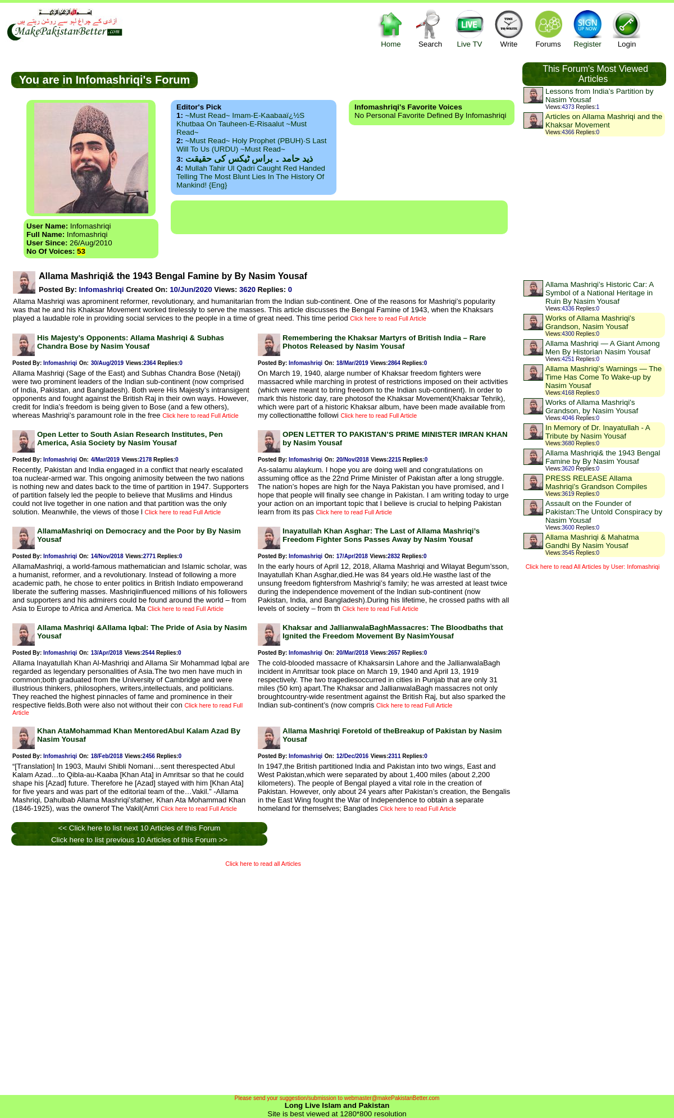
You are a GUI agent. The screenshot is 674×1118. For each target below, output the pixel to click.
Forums (548, 28)
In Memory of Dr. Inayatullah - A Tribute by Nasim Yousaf (597, 431)
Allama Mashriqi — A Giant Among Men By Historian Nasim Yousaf (602, 347)
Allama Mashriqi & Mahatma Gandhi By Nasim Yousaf (592, 541)
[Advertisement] (105, 978)
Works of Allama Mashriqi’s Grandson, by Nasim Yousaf (591, 406)
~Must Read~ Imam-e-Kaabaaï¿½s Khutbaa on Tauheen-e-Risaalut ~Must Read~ (241, 123)
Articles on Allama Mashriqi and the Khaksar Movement (603, 120)
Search (430, 28)
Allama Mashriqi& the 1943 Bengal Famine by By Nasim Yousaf (602, 457)
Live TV (470, 28)
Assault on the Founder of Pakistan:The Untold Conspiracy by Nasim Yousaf (603, 511)
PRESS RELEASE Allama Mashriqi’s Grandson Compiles (596, 482)
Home (391, 28)
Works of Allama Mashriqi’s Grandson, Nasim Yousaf (590, 322)
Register (587, 28)
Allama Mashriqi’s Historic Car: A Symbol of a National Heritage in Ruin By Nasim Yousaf (599, 292)
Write (509, 28)
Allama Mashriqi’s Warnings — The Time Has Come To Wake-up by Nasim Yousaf (603, 377)
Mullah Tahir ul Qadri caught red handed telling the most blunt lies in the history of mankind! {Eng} (250, 176)
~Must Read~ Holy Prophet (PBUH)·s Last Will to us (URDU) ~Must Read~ (251, 144)
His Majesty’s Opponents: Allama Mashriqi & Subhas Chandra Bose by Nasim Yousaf (130, 342)
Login (627, 28)
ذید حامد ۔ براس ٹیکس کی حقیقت (249, 158)
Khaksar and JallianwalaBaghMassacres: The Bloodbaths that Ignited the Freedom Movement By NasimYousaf (393, 631)
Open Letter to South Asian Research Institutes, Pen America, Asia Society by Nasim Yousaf (130, 438)
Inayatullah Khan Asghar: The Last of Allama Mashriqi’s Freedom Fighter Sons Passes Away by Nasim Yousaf (381, 535)
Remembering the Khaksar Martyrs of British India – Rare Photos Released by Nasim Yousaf (384, 342)
